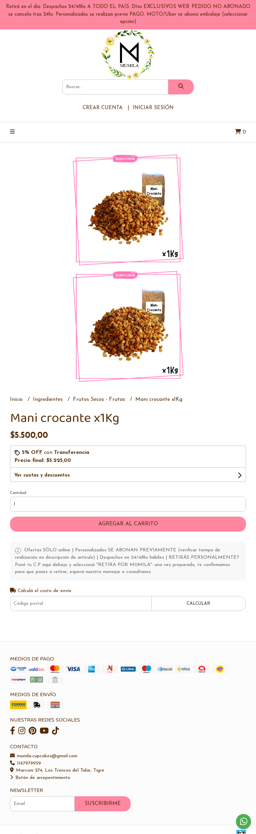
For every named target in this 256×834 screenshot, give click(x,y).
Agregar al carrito (128, 524)
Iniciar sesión (153, 107)
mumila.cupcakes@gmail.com (43, 756)
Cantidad (18, 493)
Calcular (198, 603)
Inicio (17, 399)
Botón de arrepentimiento (40, 777)
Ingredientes (48, 399)
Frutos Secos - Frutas (100, 399)
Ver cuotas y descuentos (42, 475)
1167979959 (25, 763)
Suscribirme (103, 803)
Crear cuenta (103, 107)
